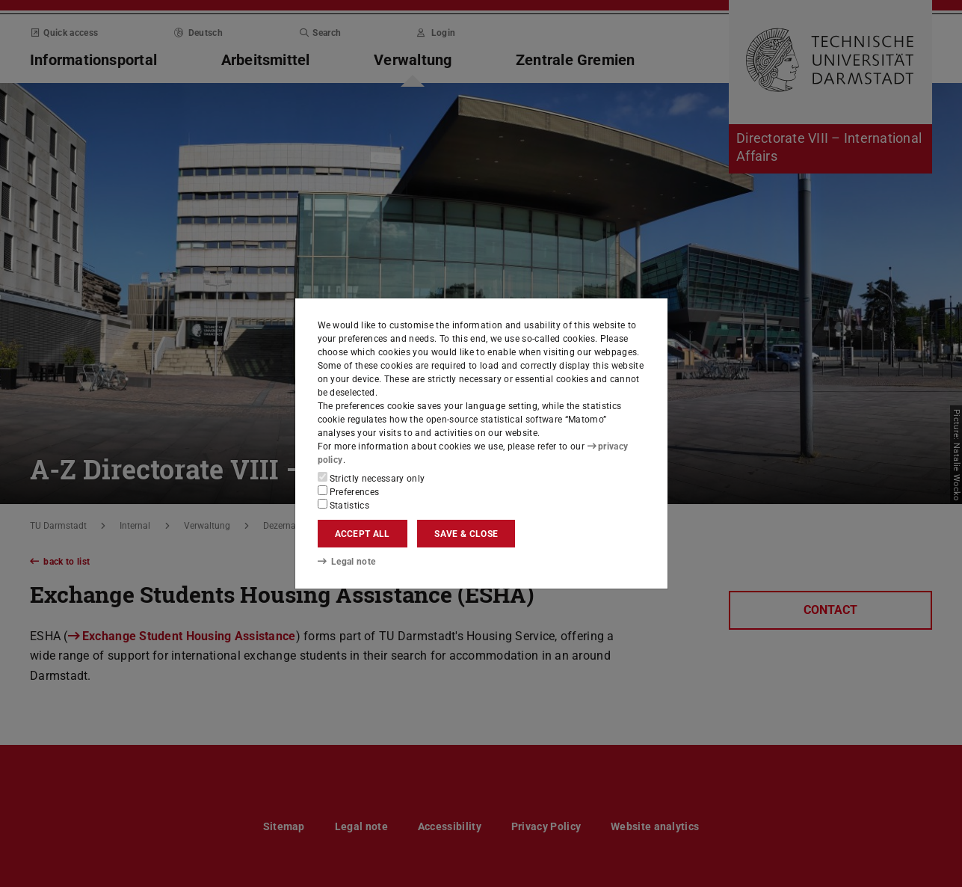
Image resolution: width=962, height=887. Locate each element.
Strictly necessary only (371, 478)
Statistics (344, 505)
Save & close (466, 534)
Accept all (362, 534)
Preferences (349, 491)
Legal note (347, 561)
